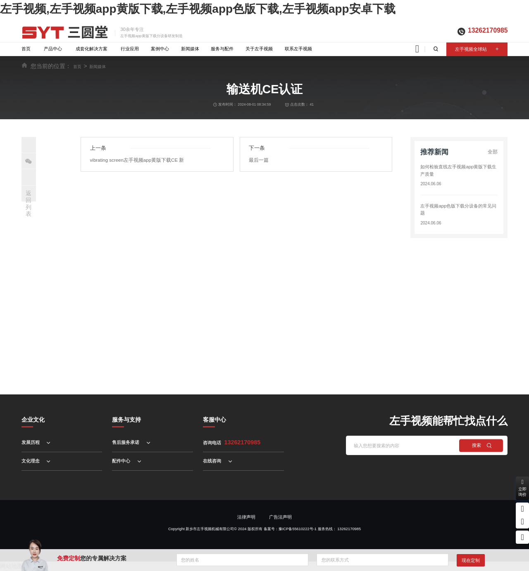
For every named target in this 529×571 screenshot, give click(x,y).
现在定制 (471, 560)
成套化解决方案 (91, 48)
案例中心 (160, 48)
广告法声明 (280, 516)
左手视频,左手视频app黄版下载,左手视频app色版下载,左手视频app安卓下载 (198, 8)
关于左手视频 (259, 48)
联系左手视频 (298, 48)
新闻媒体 (190, 48)
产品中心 (53, 48)
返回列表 (28, 203)
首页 (26, 48)
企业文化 (33, 419)
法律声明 (246, 516)
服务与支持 (126, 419)
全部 (493, 151)
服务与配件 (222, 48)
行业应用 (130, 48)
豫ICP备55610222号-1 (298, 529)
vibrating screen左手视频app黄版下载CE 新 (135, 159)
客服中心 (214, 419)
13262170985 (488, 30)
